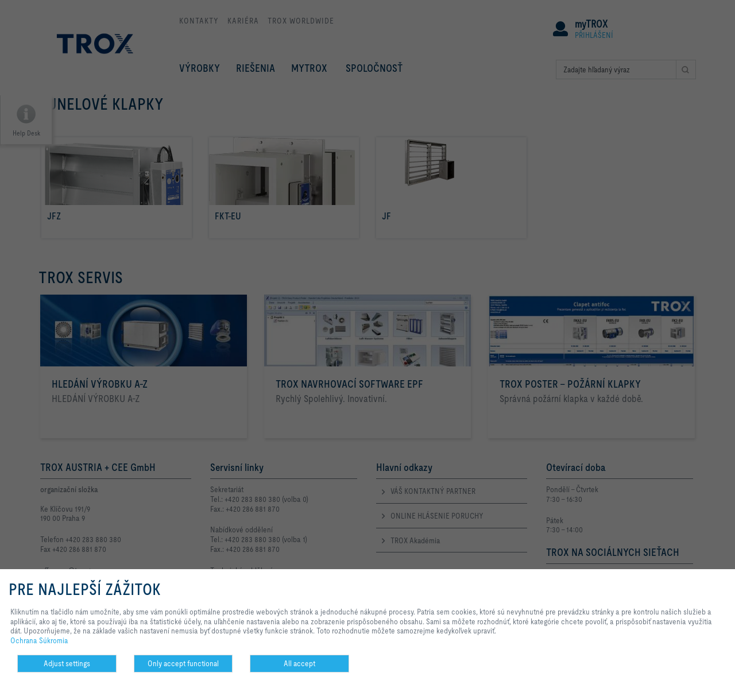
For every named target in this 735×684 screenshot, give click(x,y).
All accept (299, 663)
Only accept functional (183, 663)
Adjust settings (67, 663)
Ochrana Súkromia (39, 640)
